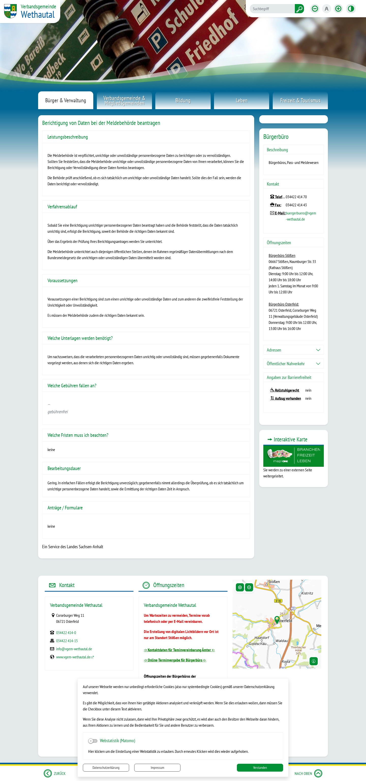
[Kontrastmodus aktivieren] (351, 8)
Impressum (157, 767)
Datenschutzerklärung (106, 767)
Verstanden (260, 767)
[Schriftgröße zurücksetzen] (326, 8)
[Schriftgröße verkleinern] (314, 8)
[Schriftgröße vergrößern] (338, 8)
